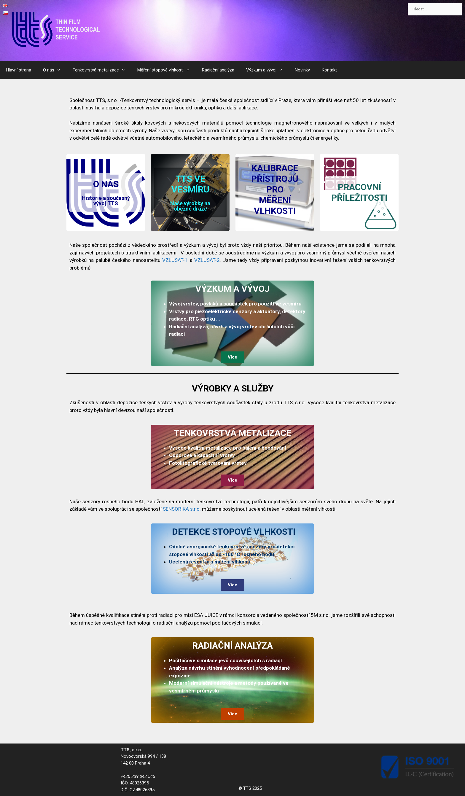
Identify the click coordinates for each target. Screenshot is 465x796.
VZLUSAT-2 (207, 260)
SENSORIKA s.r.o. (182, 509)
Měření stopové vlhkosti (166, 70)
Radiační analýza (218, 70)
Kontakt (329, 70)
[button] (105, 192)
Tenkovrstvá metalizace (102, 70)
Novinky (302, 70)
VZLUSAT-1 (175, 260)
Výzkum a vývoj (267, 70)
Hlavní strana (18, 70)
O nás (55, 70)
